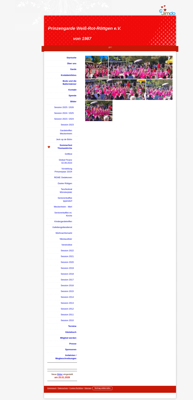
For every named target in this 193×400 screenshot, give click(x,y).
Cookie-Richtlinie (76, 388)
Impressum (51, 388)
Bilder (60, 374)
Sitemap (87, 388)
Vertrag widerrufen (102, 388)
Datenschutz (63, 388)
